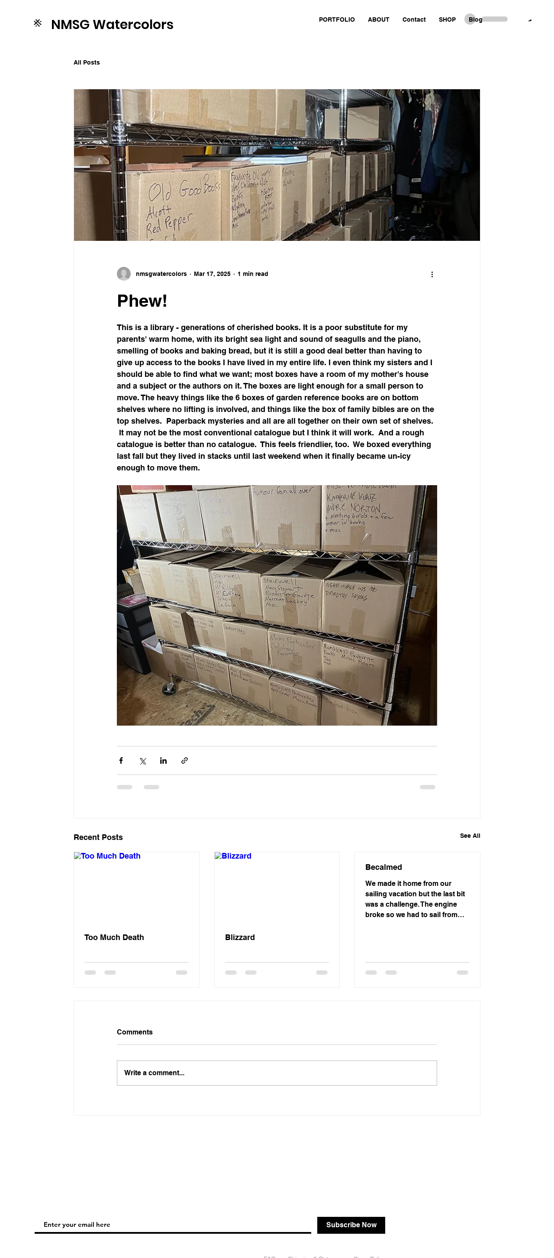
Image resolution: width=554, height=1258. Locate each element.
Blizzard (240, 937)
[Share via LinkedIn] (163, 760)
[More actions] (432, 274)
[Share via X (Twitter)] (142, 760)
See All (470, 835)
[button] (529, 20)
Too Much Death (114, 937)
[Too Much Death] (136, 887)
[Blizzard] (277, 887)
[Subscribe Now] (351, 1225)
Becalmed (383, 867)
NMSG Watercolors (112, 25)
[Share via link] (184, 760)
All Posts (87, 62)
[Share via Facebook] (121, 760)
